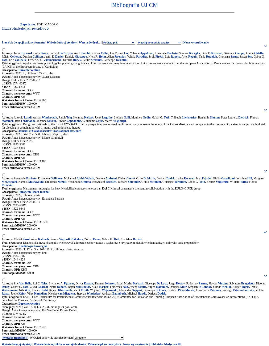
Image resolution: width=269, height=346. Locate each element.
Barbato (172, 53)
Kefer (22, 293)
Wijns (244, 181)
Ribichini (7, 185)
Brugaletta (247, 283)
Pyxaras (69, 283)
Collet (104, 53)
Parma (203, 283)
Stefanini (96, 60)
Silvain (51, 120)
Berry (44, 53)
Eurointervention (29, 70)
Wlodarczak (49, 117)
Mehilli (226, 286)
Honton (215, 117)
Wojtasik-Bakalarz (71, 239)
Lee (126, 53)
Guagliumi (228, 178)
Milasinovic (83, 286)
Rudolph (211, 56)
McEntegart (9, 181)
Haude (142, 293)
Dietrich (243, 117)
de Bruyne (66, 53)
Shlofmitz (134, 181)
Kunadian (40, 293)
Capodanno (74, 120)
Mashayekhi (36, 181)
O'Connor (204, 286)
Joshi (44, 290)
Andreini (111, 178)
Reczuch (111, 181)
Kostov (180, 283)
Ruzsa (97, 239)
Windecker (94, 293)
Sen (250, 56)
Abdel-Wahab (85, 178)
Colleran (15, 56)
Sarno (234, 56)
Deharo (61, 286)
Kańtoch (43, 239)
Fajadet (207, 178)
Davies (59, 56)
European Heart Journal (34, 191)
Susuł (26, 239)
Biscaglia (194, 53)
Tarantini (121, 60)
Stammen (8, 120)
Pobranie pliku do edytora (104, 344)
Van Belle (20, 60)
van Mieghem (66, 293)
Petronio (215, 290)
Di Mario (149, 178)
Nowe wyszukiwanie (195, 42)
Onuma (86, 181)
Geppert (137, 290)
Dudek (77, 60)
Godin (146, 117)
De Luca (162, 283)
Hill (249, 178)
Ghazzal (43, 286)
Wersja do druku (89, 42)
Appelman (146, 53)
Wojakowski (109, 290)
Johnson (110, 283)
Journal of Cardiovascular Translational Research (49, 131)
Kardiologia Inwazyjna (32, 246)
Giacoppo (81, 56)
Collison (38, 56)
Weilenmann (9, 290)
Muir (183, 286)
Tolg (69, 117)
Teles (44, 283)
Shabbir (86, 53)
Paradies (141, 56)
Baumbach (119, 293)
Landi (28, 117)
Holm (102, 56)
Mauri (142, 286)
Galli (127, 117)
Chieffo (259, 53)
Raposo (175, 56)
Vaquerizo (222, 181)
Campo (239, 53)
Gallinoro (56, 178)
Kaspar (103, 286)
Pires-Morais (186, 290)
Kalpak (88, 283)
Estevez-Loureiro (243, 290)
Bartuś (137, 239)
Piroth (85, 290)
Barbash (138, 283)
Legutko (107, 117)
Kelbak (88, 117)
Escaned (26, 53)
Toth (5, 60)
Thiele (245, 286)
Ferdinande (28, 120)
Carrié (131, 178)
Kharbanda (65, 290)
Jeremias (120, 56)
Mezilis (62, 181)
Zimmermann (53, 60)
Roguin (193, 56)
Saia (125, 286)
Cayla (99, 120)
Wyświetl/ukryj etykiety (62, 42)
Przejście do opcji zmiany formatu (23, 42)
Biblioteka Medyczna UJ (165, 344)
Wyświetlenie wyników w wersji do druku (60, 344)
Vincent (223, 283)
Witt (27, 290)
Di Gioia (161, 290)
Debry (5, 286)
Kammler (162, 286)
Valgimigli (119, 120)
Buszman (216, 53)
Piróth (159, 56)
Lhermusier (189, 117)
